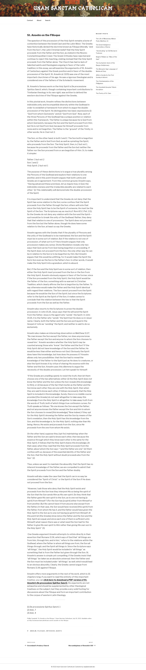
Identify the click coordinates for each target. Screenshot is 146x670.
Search (47, 20)
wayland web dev (89, 667)
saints (59, 631)
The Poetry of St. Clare (103, 93)
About (39, 20)
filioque (41, 631)
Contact (30, 20)
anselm (33, 631)
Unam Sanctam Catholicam (73, 8)
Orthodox (50, 631)
